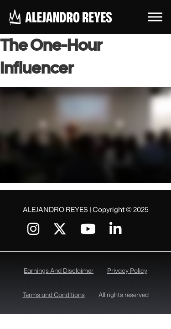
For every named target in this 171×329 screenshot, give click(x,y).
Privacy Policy (127, 270)
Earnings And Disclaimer (58, 270)
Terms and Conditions (54, 294)
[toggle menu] (155, 16)
